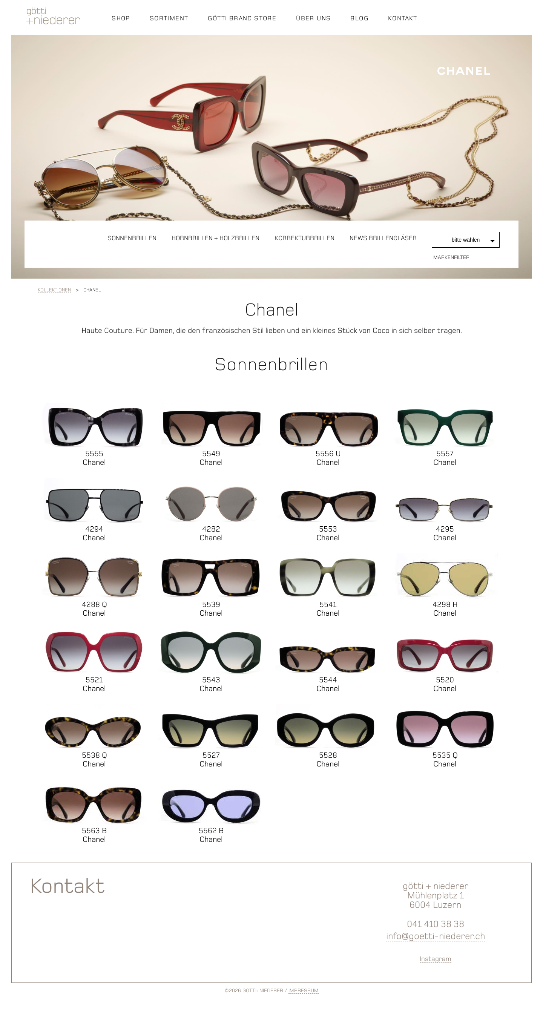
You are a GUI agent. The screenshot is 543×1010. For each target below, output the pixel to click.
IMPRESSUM (303, 990)
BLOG (359, 18)
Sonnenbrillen (131, 237)
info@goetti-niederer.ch (435, 936)
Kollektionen (54, 290)
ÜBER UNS (313, 18)
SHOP (121, 18)
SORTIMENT (169, 18)
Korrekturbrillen (304, 237)
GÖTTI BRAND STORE (242, 18)
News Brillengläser (383, 237)
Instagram (435, 958)
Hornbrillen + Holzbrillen (215, 237)
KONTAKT (402, 18)
